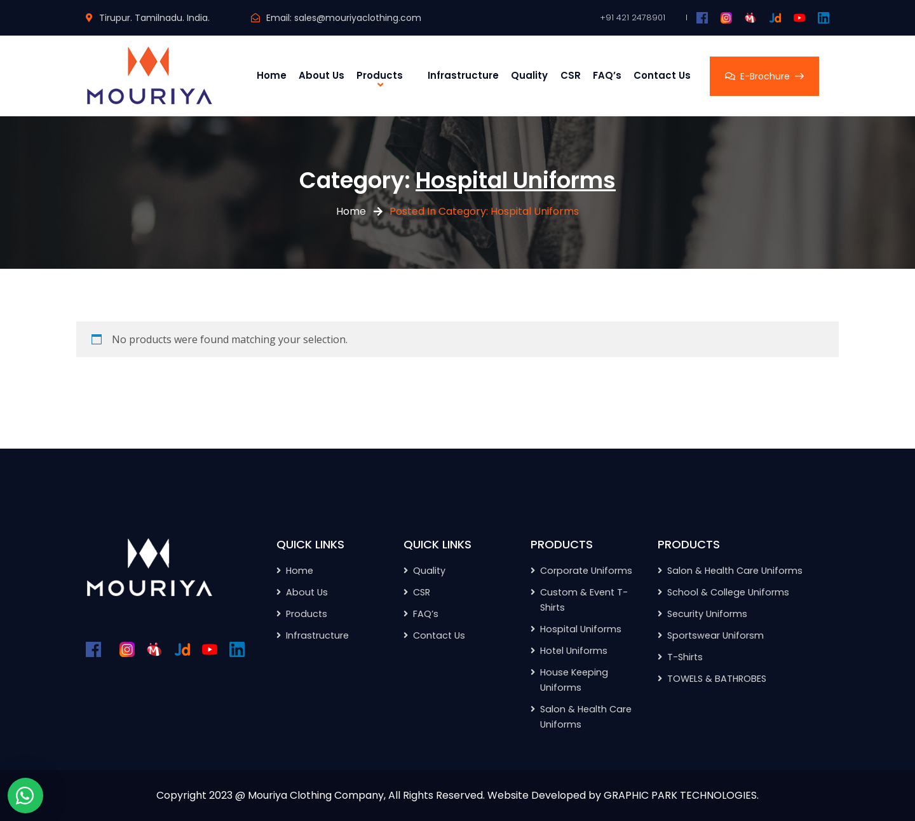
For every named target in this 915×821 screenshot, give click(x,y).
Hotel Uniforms (573, 650)
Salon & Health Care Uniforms (735, 570)
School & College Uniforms (728, 592)
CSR (570, 75)
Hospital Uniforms (580, 629)
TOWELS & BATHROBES (716, 678)
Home (272, 75)
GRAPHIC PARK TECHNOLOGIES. (681, 795)
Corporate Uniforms (586, 570)
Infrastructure (463, 75)
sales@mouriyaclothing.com (357, 17)
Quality (529, 75)
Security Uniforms (707, 613)
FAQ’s (607, 75)
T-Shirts (685, 657)
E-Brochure (764, 76)
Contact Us (662, 75)
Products (379, 75)
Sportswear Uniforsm (715, 635)
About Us (321, 75)
